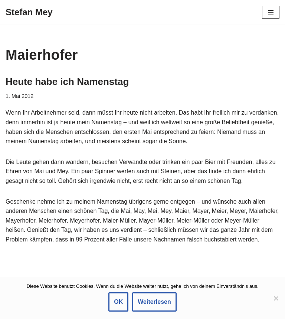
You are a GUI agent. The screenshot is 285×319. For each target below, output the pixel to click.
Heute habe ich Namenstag (67, 81)
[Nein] (275, 298)
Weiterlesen (154, 302)
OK (118, 302)
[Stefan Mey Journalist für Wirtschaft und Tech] (29, 12)
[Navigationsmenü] (270, 12)
